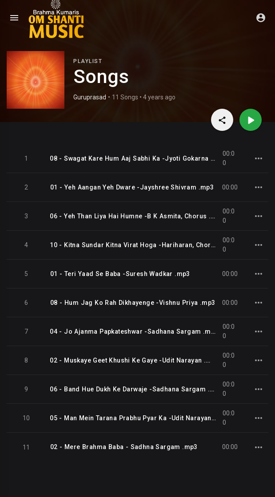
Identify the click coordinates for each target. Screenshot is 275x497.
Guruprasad (89, 97)
